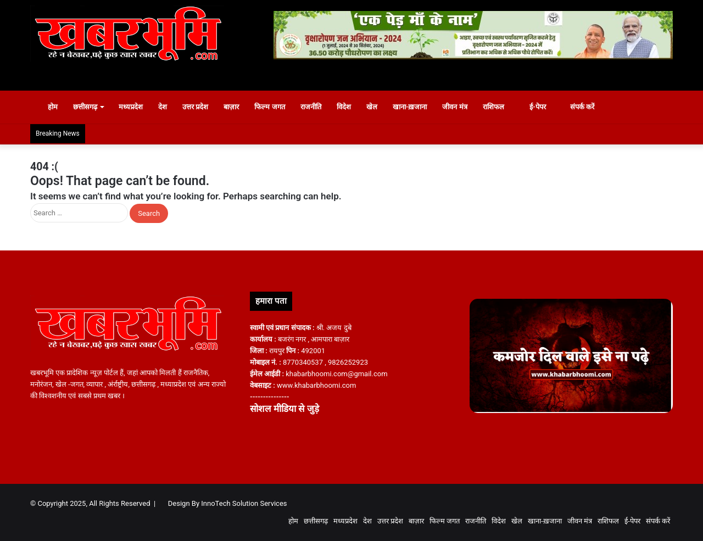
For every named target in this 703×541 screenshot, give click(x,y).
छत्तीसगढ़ (85, 107)
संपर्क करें (577, 107)
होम (48, 107)
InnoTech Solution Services (244, 503)
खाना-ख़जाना (410, 107)
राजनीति (310, 107)
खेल (371, 107)
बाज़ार (231, 107)
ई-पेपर (533, 107)
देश (162, 107)
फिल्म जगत (269, 107)
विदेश (344, 107)
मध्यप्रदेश (131, 107)
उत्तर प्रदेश (195, 107)
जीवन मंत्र (454, 107)
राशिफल (493, 107)
